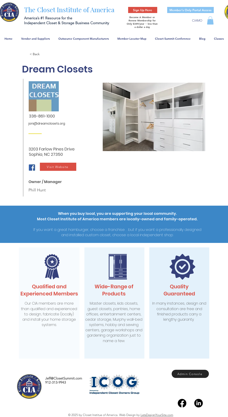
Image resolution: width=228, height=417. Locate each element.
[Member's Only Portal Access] (190, 10)
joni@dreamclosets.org (46, 123)
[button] (210, 20)
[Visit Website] (58, 167)
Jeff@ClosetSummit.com (63, 378)
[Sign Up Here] (142, 10)
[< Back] (43, 54)
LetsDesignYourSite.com (157, 415)
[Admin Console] (190, 374)
